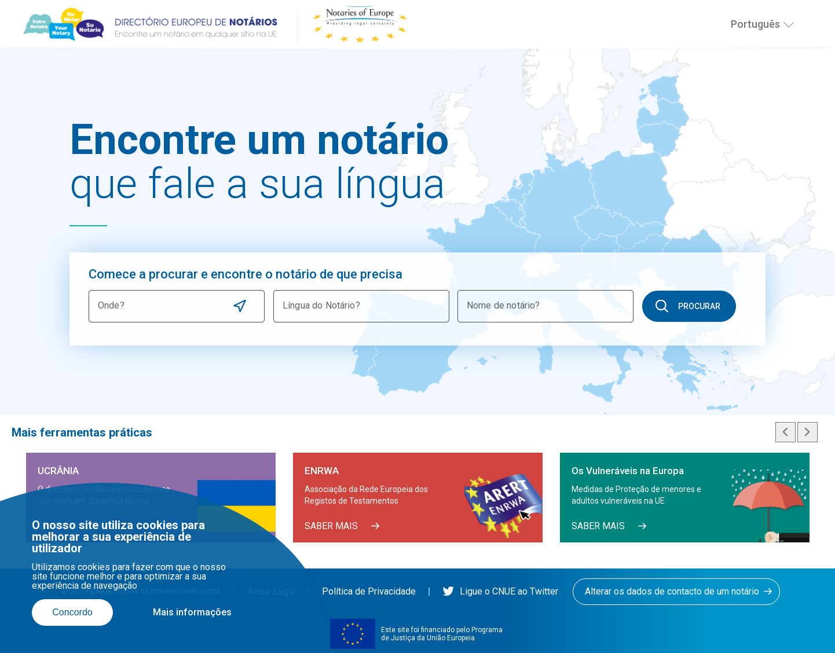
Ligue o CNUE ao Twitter (500, 591)
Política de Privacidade (369, 591)
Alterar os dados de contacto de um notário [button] (672, 591)
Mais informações (192, 612)
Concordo (72, 612)
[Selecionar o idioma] (788, 25)
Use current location (240, 306)
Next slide (807, 432)
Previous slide (785, 432)
